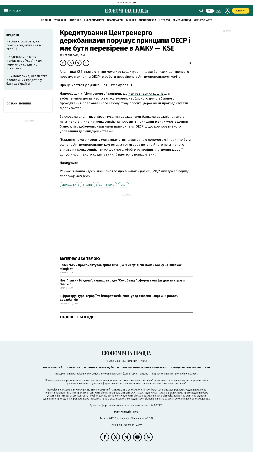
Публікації (60, 20)
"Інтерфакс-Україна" (141, 380)
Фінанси (130, 20)
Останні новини (19, 103)
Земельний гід (182, 20)
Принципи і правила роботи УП (190, 367)
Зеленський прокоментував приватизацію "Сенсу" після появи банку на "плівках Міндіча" (120, 267)
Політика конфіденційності (101, 367)
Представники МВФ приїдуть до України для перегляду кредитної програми (25, 62)
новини (46, 20)
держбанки (69, 185)
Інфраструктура (94, 20)
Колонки (75, 20)
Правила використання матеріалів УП (145, 367)
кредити (87, 185)
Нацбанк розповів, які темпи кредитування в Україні (23, 45)
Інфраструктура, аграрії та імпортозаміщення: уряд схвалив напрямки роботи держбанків (119, 298)
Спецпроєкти (147, 20)
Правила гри (115, 20)
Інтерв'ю (164, 20)
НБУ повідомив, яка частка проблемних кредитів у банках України (26, 80)
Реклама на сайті (53, 367)
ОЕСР (123, 185)
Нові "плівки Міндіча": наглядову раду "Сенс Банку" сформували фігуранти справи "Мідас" (122, 282)
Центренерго (106, 185)
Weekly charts (203, 20)
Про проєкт (74, 367)
